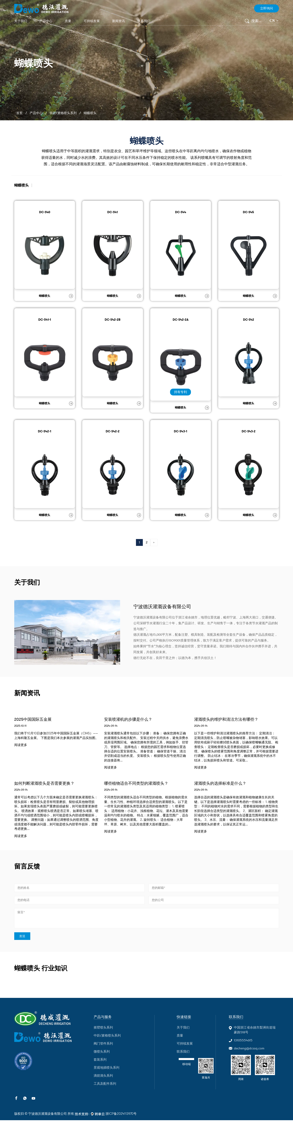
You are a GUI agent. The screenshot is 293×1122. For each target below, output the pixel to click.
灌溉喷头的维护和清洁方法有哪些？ (229, 720)
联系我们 (143, 21)
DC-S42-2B (112, 319)
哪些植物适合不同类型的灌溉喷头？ (139, 784)
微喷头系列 (102, 1053)
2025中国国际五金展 (34, 720)
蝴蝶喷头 (44, 296)
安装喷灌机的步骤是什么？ (130, 720)
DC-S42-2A (180, 319)
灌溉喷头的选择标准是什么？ (222, 784)
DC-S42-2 (112, 431)
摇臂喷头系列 (103, 1029)
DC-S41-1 (44, 319)
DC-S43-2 (248, 431)
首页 (19, 113)
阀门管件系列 (103, 1045)
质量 (68, 21)
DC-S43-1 (181, 431)
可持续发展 (92, 21)
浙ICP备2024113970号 (121, 1115)
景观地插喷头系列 (106, 1069)
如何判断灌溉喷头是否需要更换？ (47, 784)
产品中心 (46, 21)
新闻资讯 (118, 21)
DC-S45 (248, 212)
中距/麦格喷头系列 (63, 113)
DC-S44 (180, 212)
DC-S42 (248, 319)
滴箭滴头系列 (103, 1077)
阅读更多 (20, 745)
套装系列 (100, 1061)
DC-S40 (44, 212)
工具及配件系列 (105, 1085)
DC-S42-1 (44, 431)
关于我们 (20, 21)
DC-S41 (112, 212)
